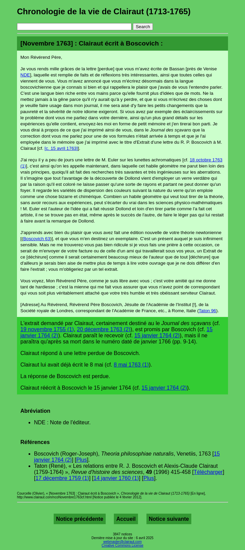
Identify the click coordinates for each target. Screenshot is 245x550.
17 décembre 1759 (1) (62, 478)
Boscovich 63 (36, 238)
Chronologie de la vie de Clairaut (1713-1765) (104, 11)
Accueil (126, 519)
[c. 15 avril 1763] (61, 148)
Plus (81, 460)
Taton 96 (207, 310)
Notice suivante (169, 519)
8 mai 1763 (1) (131, 365)
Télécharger (208, 472)
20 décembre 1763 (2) (103, 329)
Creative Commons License (122, 545)
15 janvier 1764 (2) (156, 335)
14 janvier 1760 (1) (116, 478)
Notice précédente (79, 519)
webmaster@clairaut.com (122, 542)
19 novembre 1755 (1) (47, 329)
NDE (25, 74)
